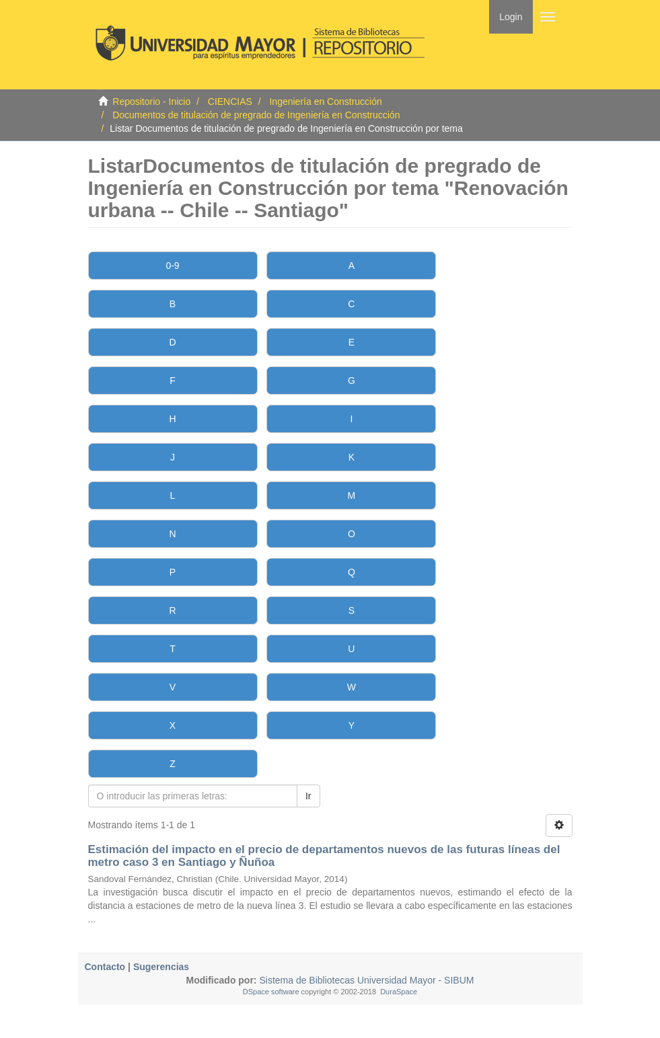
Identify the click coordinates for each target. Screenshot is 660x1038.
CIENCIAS (230, 101)
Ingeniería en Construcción (325, 101)
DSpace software (271, 992)
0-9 (172, 265)
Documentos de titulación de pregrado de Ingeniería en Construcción (256, 115)
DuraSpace (398, 992)
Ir (308, 796)
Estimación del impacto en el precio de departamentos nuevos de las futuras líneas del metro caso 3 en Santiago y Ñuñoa (324, 856)
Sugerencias (161, 966)
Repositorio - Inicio (151, 101)
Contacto (105, 966)
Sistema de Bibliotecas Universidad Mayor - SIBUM (365, 980)
